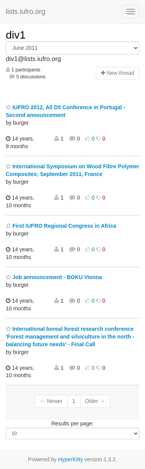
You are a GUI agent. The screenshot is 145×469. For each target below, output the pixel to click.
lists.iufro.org (25, 11)
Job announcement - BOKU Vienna (54, 277)
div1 (16, 35)
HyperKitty (70, 459)
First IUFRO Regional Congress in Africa (61, 226)
